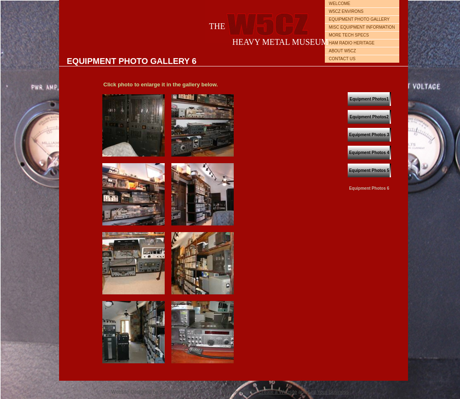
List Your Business (328, 392)
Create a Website (277, 392)
